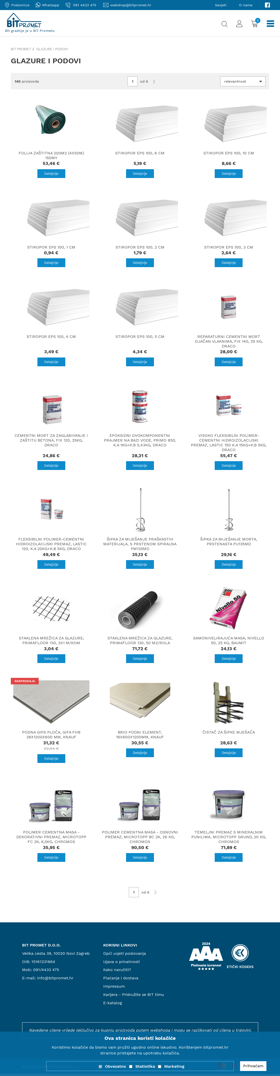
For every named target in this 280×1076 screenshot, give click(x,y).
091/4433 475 (46, 971)
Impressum (114, 988)
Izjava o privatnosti (121, 963)
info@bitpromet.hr (55, 980)
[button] (242, 81)
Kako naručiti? (117, 971)
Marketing (174, 1066)
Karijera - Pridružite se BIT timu (134, 996)
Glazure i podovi (52, 49)
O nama (245, 5)
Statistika (145, 1066)
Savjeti (221, 5)
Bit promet (21, 49)
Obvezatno (115, 1066)
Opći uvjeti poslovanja (124, 955)
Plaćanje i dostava (120, 980)
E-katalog (112, 1004)
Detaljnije (51, 173)
